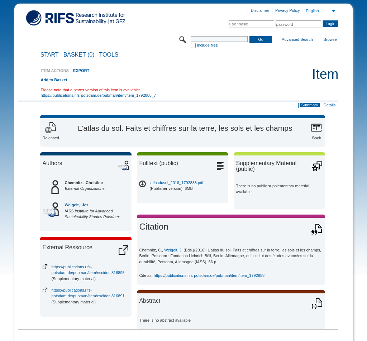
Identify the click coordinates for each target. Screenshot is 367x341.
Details (330, 105)
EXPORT (81, 70)
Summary (309, 105)
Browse (330, 39)
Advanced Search (297, 39)
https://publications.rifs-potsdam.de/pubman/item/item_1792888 (209, 275)
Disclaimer (260, 10)
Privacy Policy (287, 10)
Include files (207, 45)
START (49, 55)
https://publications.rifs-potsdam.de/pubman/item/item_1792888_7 (98, 95)
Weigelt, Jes (76, 205)
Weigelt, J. (173, 250)
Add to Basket (53, 80)
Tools (109, 55)
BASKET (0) (79, 55)
